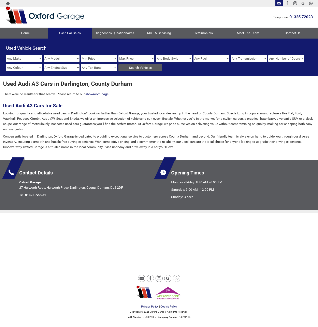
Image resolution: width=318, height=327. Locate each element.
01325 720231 (302, 16)
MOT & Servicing (159, 33)
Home (25, 33)
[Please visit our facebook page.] (287, 3)
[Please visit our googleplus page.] (303, 3)
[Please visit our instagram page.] (295, 3)
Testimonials (203, 33)
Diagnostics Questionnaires (114, 33)
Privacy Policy (150, 306)
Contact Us (292, 33)
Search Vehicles (140, 68)
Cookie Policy (168, 306)
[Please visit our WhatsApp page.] (311, 3)
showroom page (97, 94)
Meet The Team (248, 33)
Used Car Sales (70, 33)
